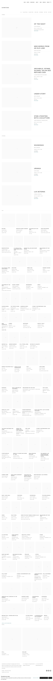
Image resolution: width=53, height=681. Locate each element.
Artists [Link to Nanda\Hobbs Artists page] (28, 2)
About (37, 2)
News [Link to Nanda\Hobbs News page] (41, 2)
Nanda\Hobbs (5, 2)
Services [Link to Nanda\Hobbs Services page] (44, 2)
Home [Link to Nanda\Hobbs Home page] (25, 2)
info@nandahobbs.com (39, 665)
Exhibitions (32, 2)
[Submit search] (50, 2)
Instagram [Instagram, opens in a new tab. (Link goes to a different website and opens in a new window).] (48, 670)
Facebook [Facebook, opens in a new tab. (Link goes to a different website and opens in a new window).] (46, 670)
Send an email (50, 670)
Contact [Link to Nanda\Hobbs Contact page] (48, 2)
